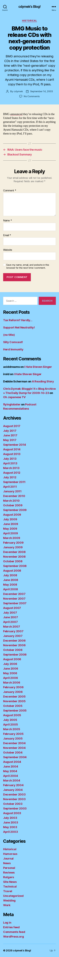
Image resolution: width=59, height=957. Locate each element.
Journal (8, 858)
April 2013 (10, 463)
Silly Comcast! (13, 342)
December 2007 (14, 594)
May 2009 (10, 528)
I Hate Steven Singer (38, 366)
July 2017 (9, 430)
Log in (7, 922)
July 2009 (10, 519)
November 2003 (14, 799)
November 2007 (14, 598)
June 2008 (10, 580)
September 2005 (15, 710)
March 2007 (11, 626)
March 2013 (11, 468)
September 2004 (15, 757)
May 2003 (10, 827)
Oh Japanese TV (14, 397)
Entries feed (11, 927)
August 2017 (11, 426)
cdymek (18, 91)
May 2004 (10, 771)
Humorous (10, 853)
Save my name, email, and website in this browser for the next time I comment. (27, 266)
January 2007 (12, 636)
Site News (10, 881)
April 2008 (10, 589)
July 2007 (10, 612)
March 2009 (11, 538)
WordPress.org (13, 936)
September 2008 (15, 566)
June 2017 (10, 435)
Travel (7, 891)
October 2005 (12, 705)
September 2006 (15, 654)
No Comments (32, 96)
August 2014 (11, 449)
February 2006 (13, 687)
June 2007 (10, 617)
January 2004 (13, 789)
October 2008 (12, 561)
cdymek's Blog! (29, 6)
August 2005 (12, 715)
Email (7, 235)
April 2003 (10, 831)
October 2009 (12, 505)
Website (7, 250)
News (7, 863)
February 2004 (13, 785)
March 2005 (11, 729)
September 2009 (15, 510)
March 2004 (11, 780)
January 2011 (12, 491)
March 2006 (11, 682)
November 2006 (14, 645)
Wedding (9, 900)
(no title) (9, 334)
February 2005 (13, 733)
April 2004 (10, 775)
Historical (29, 20)
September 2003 (15, 808)
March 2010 (11, 500)
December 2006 (14, 640)
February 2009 (13, 542)
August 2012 (11, 472)
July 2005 (10, 719)
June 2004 (10, 766)
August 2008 (12, 570)
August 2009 (12, 514)
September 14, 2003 (41, 91)
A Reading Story (43, 381)
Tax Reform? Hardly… (17, 320)
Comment (9, 190)
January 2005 (13, 738)
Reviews (9, 872)
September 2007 (14, 603)
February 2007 (13, 631)
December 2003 (14, 794)
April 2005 (10, 724)
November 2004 (14, 747)
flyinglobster (12, 404)
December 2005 (14, 696)
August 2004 (12, 761)
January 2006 (13, 691)
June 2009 (10, 524)
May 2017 (9, 440)
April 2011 (10, 486)
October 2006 (12, 650)
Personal (9, 867)
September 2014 (14, 444)
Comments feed (14, 932)
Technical (10, 886)
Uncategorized (13, 895)
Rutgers (8, 877)
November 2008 (14, 556)
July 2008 (10, 575)
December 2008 (14, 552)
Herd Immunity (13, 349)
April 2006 (10, 678)
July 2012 (9, 477)
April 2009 (10, 533)
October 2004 (12, 752)
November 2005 (14, 701)
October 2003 (12, 803)
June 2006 (10, 668)
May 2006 (10, 673)
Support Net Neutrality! (19, 327)
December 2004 (14, 743)
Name (7, 220)
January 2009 (13, 547)
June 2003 (10, 822)
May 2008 (10, 584)
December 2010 (14, 496)
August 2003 (12, 813)
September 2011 (14, 482)
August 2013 (11, 454)
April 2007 (10, 622)
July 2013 (10, 458)
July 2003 (10, 817)
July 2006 (10, 664)
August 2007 (12, 608)
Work (6, 905)
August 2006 (12, 659)
